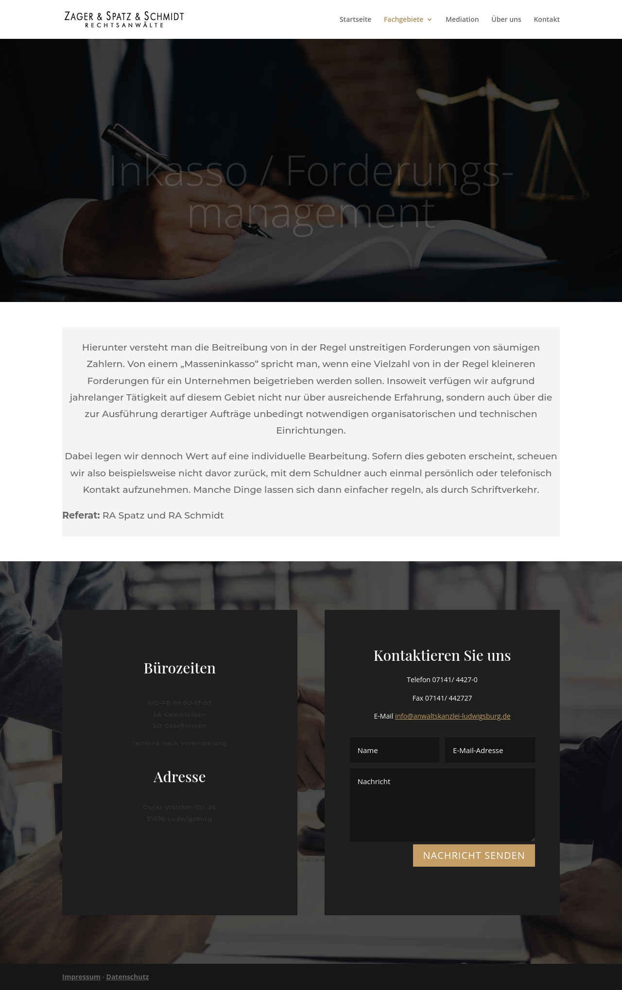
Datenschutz (127, 976)
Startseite (355, 20)
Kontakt (547, 20)
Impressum (81, 976)
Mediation (462, 20)
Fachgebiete (404, 20)
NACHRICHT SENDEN (474, 855)
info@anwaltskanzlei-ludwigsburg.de (453, 716)
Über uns (506, 20)
